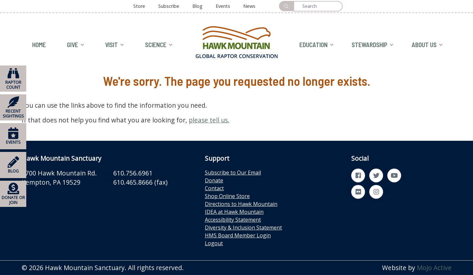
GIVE (75, 45)
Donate (214, 180)
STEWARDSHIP (372, 45)
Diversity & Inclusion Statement (243, 227)
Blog (197, 6)
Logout (214, 243)
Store (139, 6)
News (249, 6)
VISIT (114, 45)
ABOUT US (427, 45)
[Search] (318, 6)
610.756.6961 (133, 173)
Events (223, 6)
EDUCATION (316, 45)
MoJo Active (434, 267)
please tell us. (209, 120)
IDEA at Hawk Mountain (234, 211)
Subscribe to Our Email (233, 172)
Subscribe (168, 6)
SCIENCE (158, 45)
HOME (39, 44)
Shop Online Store (227, 196)
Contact (214, 188)
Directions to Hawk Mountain (241, 204)
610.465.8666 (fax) (140, 182)
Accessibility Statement (233, 219)
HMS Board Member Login (238, 235)
